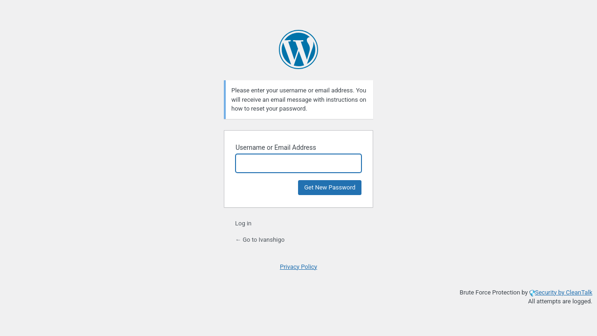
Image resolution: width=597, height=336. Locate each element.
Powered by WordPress (298, 49)
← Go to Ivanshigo (260, 239)
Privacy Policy (298, 266)
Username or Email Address (276, 147)
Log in (243, 223)
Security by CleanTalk (563, 292)
